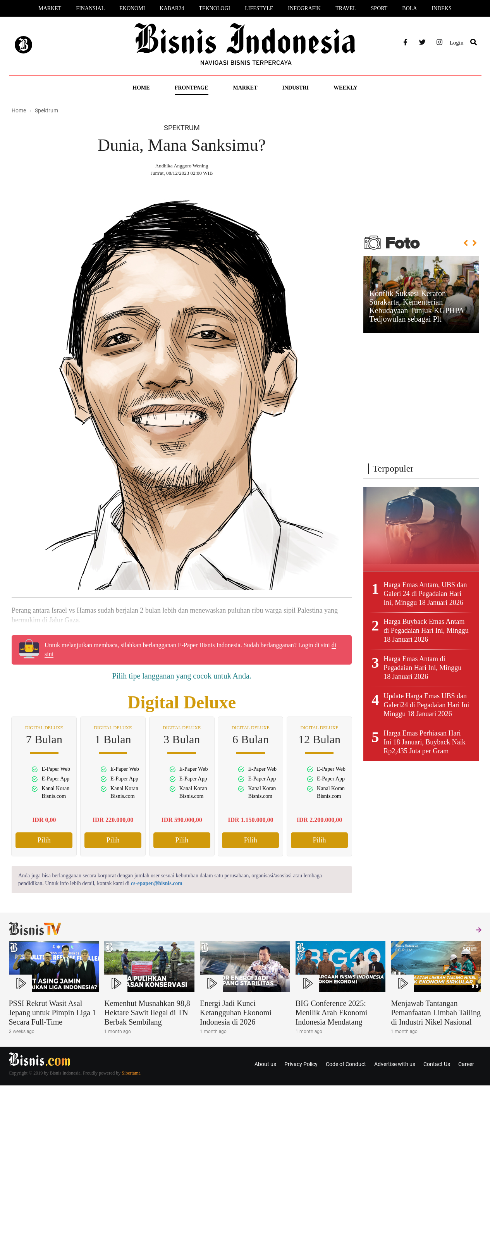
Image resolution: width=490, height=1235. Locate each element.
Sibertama (131, 1073)
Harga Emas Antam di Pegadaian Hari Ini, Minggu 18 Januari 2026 (422, 667)
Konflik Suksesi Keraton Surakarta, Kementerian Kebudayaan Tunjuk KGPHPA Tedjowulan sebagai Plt (416, 306)
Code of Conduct (346, 1064)
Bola (409, 8)
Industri (295, 88)
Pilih (44, 840)
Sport (379, 8)
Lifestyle (259, 8)
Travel (345, 8)
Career (466, 1064)
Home (141, 88)
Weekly (346, 88)
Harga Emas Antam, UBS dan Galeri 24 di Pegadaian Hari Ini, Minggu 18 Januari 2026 (425, 593)
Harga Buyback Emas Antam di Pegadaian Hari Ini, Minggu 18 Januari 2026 (425, 630)
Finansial (90, 8)
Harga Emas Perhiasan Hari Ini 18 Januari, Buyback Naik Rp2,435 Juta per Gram (424, 742)
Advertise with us (394, 1064)
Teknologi (214, 8)
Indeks (441, 8)
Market (49, 8)
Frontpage (191, 88)
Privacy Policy (301, 1064)
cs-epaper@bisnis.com (156, 883)
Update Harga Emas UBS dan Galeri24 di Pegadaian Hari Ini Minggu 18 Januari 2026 (426, 705)
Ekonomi (132, 8)
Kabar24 (172, 8)
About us (265, 1064)
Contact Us (436, 1064)
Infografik (304, 8)
